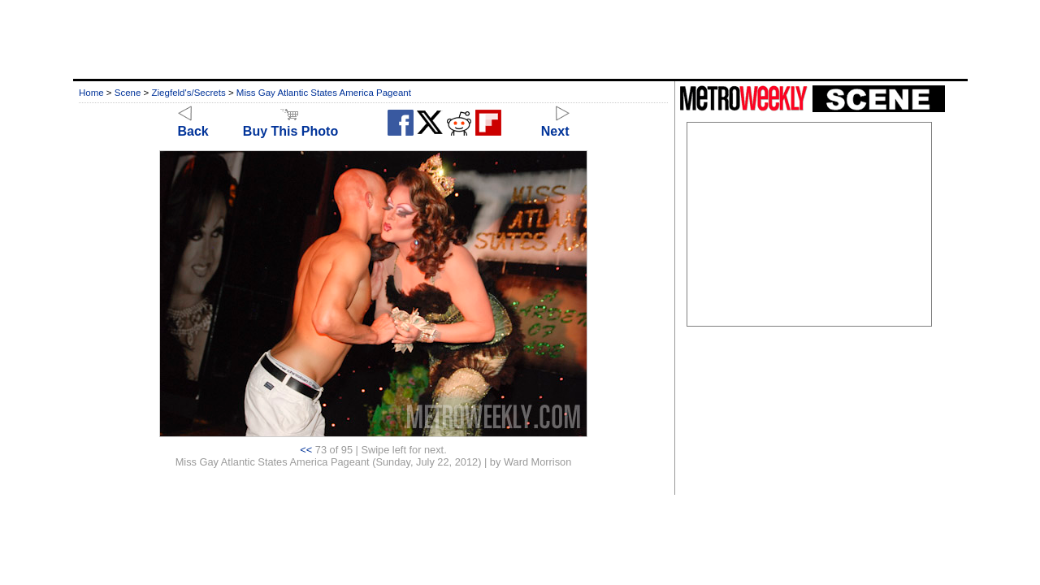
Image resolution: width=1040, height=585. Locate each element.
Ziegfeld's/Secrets (189, 93)
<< (306, 450)
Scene (128, 93)
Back (193, 124)
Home (91, 93)
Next (555, 124)
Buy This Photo (290, 124)
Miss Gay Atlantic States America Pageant (323, 93)
